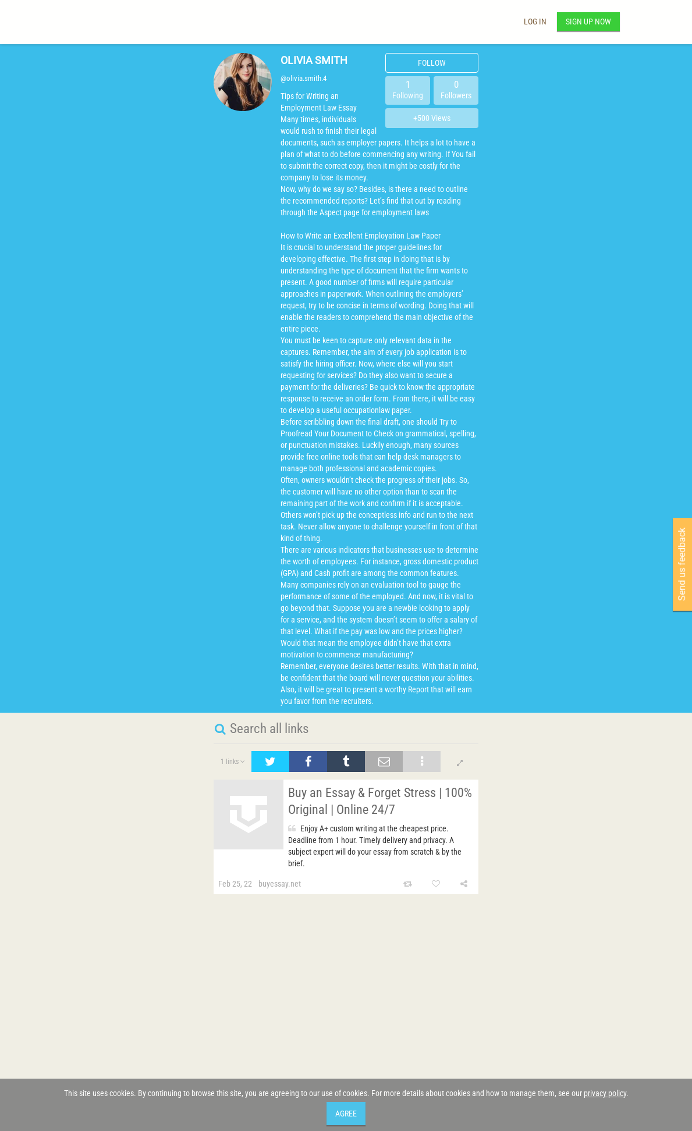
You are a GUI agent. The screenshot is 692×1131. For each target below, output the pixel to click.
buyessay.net (279, 883)
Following (408, 89)
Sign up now (588, 21)
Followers (456, 89)
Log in (535, 21)
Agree (346, 1113)
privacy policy (605, 1093)
